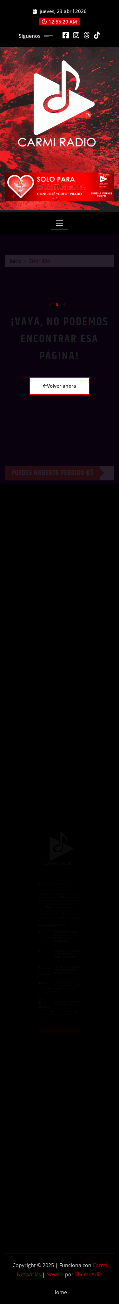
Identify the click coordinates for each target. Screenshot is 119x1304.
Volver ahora (59, 386)
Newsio (55, 1274)
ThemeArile (88, 1274)
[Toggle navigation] (59, 223)
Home (59, 1292)
